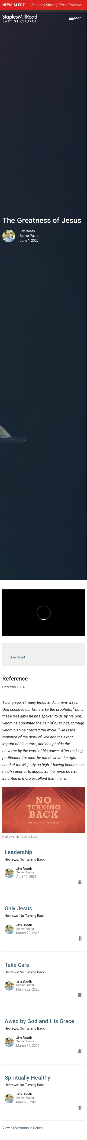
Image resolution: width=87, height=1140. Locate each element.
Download (17, 657)
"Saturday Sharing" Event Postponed (57, 5)
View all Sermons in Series (22, 1128)
